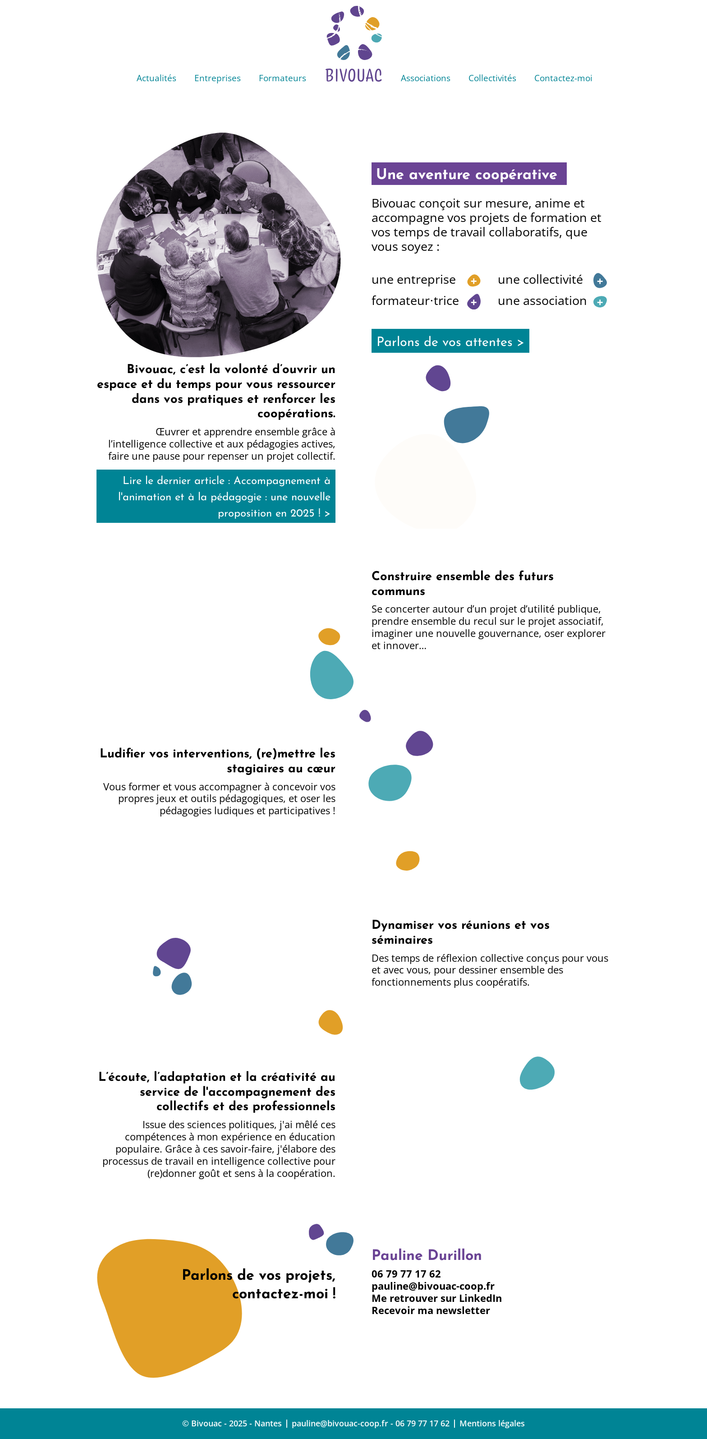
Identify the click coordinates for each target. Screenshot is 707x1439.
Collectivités (492, 78)
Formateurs (282, 78)
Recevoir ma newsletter (431, 1310)
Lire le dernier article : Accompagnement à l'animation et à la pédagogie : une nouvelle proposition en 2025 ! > (224, 497)
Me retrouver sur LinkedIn (437, 1298)
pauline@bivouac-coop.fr (433, 1286)
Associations (425, 78)
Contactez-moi (563, 78)
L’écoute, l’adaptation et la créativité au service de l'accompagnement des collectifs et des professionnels (216, 1092)
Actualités (156, 78)
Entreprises (217, 78)
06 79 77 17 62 (406, 1274)
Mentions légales (492, 1423)
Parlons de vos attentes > (450, 342)
